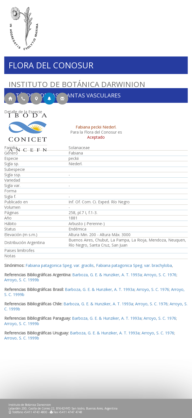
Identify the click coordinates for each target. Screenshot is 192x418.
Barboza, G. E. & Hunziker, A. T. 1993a (107, 274)
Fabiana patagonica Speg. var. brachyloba (134, 265)
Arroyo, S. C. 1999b (21, 279)
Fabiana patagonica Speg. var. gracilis (59, 265)
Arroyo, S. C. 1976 (160, 274)
